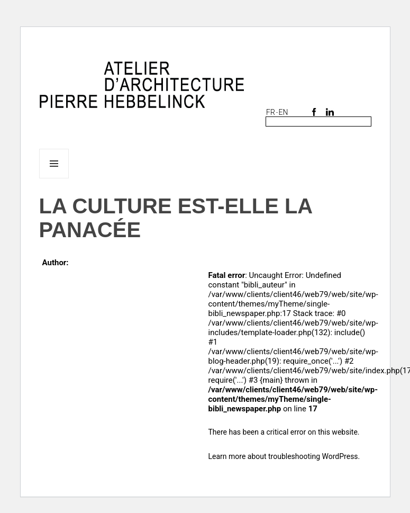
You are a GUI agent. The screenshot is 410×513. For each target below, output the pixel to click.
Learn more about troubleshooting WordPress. (284, 456)
